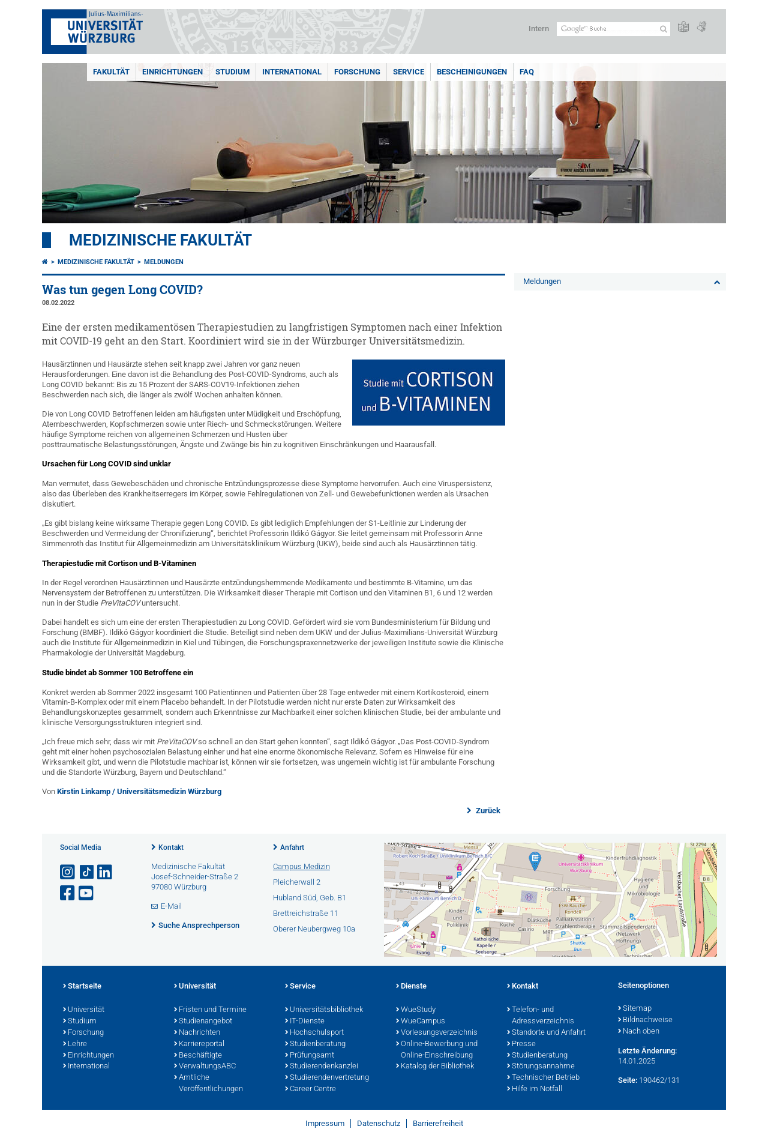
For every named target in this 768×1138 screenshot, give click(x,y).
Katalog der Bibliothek (435, 1066)
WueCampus (420, 1021)
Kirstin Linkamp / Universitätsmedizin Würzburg (139, 791)
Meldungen (164, 262)
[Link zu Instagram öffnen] (68, 872)
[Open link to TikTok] (87, 872)
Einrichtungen (172, 71)
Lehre (75, 1044)
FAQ (527, 71)
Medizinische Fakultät (160, 240)
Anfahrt (292, 847)
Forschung (357, 71)
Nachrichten (197, 1033)
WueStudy (416, 1010)
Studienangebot (203, 1021)
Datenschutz (378, 1123)
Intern (539, 28)
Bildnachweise (645, 1020)
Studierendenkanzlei (321, 1066)
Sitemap (635, 1009)
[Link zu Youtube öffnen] (87, 893)
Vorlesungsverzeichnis (437, 1033)
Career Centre (310, 1089)
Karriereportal (199, 1044)
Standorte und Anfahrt (546, 1033)
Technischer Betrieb (543, 1078)
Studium (232, 71)
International (292, 71)
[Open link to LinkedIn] (105, 872)
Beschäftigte (198, 1055)
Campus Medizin (301, 866)
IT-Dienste (305, 1021)
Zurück (487, 810)
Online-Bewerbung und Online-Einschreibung (437, 1050)
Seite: (627, 1080)
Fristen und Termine (210, 1010)
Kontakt (171, 847)
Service (408, 71)
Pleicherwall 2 (296, 882)
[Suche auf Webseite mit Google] (613, 29)
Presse (521, 1044)
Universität (83, 1010)
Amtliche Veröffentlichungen (208, 1084)
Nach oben (638, 1031)
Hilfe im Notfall (534, 1089)
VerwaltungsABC (205, 1066)
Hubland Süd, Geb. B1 (309, 897)
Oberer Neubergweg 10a (314, 928)
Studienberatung (315, 1044)
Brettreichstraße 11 (305, 913)
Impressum (324, 1123)
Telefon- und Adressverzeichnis (540, 1016)
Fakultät (111, 71)
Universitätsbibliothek (324, 1010)
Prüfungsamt (309, 1055)
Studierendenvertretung (327, 1078)
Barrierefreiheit (438, 1123)
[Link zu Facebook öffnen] (68, 893)
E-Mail (171, 906)
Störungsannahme (541, 1066)
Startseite (82, 986)
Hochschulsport (314, 1033)
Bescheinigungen (472, 71)
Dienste (411, 986)
